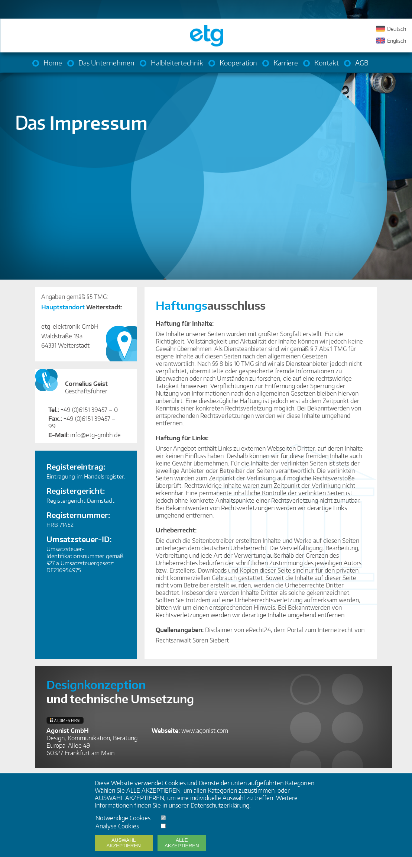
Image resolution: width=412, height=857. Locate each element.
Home (52, 62)
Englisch (396, 41)
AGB (362, 62)
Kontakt (326, 62)
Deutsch (396, 29)
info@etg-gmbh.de (95, 435)
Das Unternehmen (106, 62)
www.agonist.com (204, 730)
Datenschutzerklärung (220, 805)
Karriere (285, 62)
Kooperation (238, 62)
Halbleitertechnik (177, 62)
